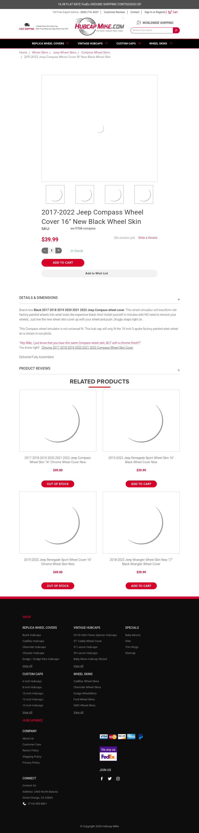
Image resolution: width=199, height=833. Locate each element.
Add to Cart (141, 484)
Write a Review (147, 237)
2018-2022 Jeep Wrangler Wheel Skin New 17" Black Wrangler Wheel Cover (141, 562)
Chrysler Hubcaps (33, 653)
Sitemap (130, 653)
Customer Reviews (114, 12)
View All (27, 666)
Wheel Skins (158, 43)
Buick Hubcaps (31, 635)
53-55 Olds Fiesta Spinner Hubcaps (95, 635)
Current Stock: (77, 251)
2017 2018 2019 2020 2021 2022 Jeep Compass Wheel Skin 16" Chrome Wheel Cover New (58, 460)
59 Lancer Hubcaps (86, 653)
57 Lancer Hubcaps (86, 647)
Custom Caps (126, 43)
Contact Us (29, 785)
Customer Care (31, 744)
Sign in (148, 12)
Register (160, 12)
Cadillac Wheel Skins (86, 681)
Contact (134, 12)
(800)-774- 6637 (89, 12)
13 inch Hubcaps (32, 705)
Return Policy (30, 750)
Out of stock (58, 484)
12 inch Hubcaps (32, 699)
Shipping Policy (31, 756)
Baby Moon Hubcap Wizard (90, 659)
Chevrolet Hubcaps (34, 647)
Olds (128, 641)
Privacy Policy (31, 762)
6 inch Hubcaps (32, 681)
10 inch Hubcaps (32, 693)
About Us (28, 738)
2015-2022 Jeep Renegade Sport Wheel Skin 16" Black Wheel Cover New (141, 460)
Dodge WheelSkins (85, 693)
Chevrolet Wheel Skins (87, 687)
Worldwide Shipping (158, 23)
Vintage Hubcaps (90, 43)
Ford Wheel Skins (84, 699)
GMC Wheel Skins (84, 705)
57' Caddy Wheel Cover (88, 641)
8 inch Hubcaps (32, 687)
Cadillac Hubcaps (33, 641)
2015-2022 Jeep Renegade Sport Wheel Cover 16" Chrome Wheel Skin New (57, 562)
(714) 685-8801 (37, 803)
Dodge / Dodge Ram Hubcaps (40, 659)
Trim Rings (131, 647)
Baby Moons (133, 635)
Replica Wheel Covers (48, 43)
